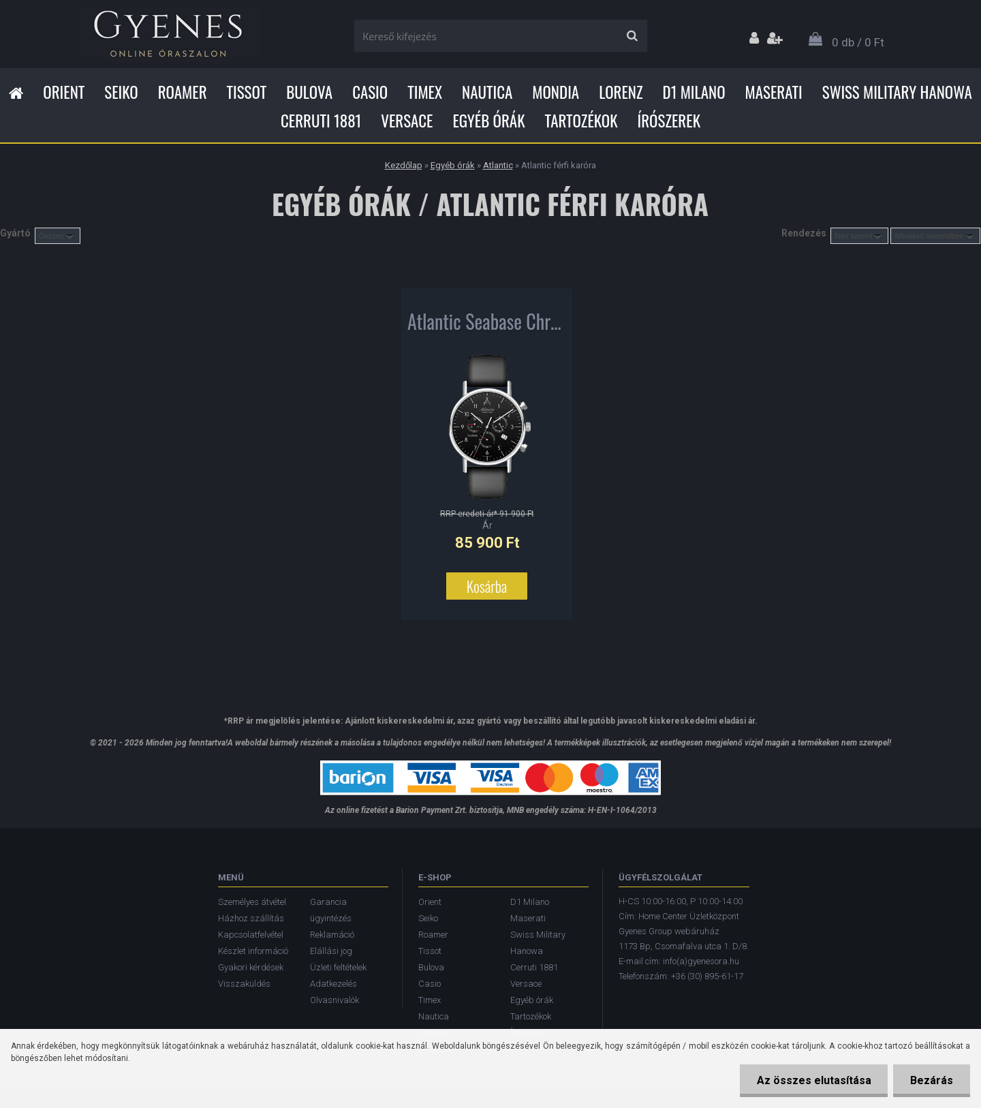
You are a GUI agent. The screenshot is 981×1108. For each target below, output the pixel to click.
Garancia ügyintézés (331, 910)
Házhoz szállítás (251, 918)
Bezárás (931, 1080)
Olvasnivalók (334, 1000)
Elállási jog (331, 951)
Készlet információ (253, 951)
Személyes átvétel (252, 902)
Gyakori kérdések (250, 967)
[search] (632, 36)
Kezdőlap (403, 165)
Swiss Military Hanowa (897, 92)
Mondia (555, 92)
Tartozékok (581, 120)
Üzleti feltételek (338, 967)
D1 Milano (694, 92)
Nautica (487, 92)
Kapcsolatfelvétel (250, 934)
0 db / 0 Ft (858, 42)
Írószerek (669, 120)
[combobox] (859, 236)
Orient (63, 92)
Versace (407, 120)
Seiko (121, 92)
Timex (424, 92)
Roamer (182, 92)
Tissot (247, 92)
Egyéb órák (488, 120)
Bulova (309, 92)
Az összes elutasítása (813, 1080)
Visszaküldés (244, 984)
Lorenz (620, 92)
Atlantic (498, 165)
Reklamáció (332, 934)
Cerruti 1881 (321, 120)
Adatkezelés (333, 984)
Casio (370, 92)
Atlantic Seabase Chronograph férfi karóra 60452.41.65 (486, 324)
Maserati (774, 92)
